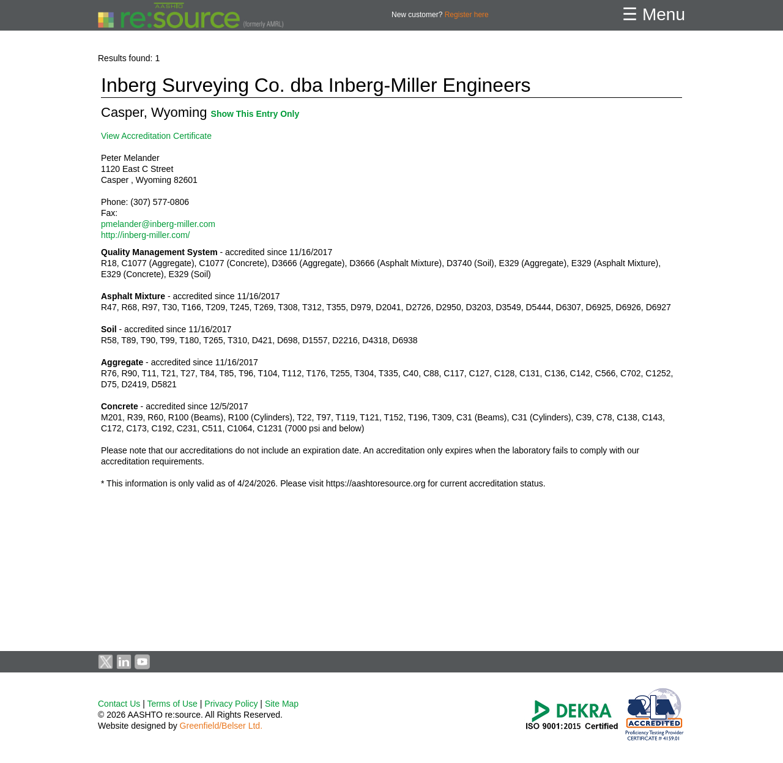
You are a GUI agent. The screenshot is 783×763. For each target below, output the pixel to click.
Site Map (282, 704)
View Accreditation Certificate (156, 136)
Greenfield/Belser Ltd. (221, 726)
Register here (467, 14)
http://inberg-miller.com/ (145, 235)
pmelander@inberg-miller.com (158, 224)
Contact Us (119, 704)
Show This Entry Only (255, 114)
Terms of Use (172, 704)
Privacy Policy (231, 704)
